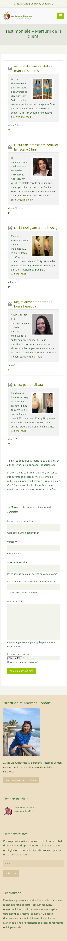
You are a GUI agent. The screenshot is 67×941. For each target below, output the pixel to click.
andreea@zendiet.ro (42, 3)
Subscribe (11, 873)
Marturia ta (13, 601)
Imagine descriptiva (18, 654)
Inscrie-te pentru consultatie (21, 780)
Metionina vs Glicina (25, 807)
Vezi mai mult (23, 116)
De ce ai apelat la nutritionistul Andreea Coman (33, 581)
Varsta (10, 541)
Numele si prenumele (19, 521)
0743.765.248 (21, 3)
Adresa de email (16, 562)
